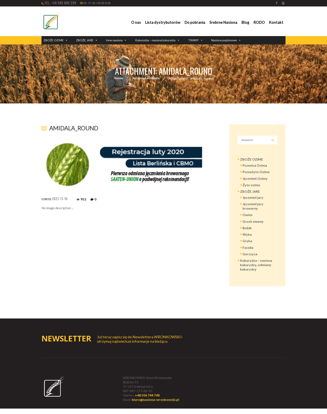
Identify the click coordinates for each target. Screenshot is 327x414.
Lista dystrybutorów (162, 22)
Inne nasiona (116, 40)
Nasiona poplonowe (226, 40)
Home (118, 78)
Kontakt (276, 22)
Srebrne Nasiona (223, 22)
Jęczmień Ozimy (255, 180)
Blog (245, 22)
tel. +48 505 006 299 (60, 2)
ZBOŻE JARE (87, 40)
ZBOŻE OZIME (56, 40)
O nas (136, 22)
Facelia (248, 252)
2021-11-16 (60, 198)
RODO (259, 22)
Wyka (247, 238)
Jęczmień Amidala (146, 78)
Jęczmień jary (253, 200)
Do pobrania (195, 22)
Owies (248, 218)
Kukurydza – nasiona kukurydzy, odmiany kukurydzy (256, 269)
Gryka (247, 245)
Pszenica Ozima (255, 167)
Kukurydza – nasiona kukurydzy (157, 40)
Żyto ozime (251, 187)
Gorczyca (250, 258)
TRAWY (195, 40)
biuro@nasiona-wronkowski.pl (155, 405)
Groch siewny (253, 225)
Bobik (247, 231)
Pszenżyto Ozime (256, 174)
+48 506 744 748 (147, 401)
